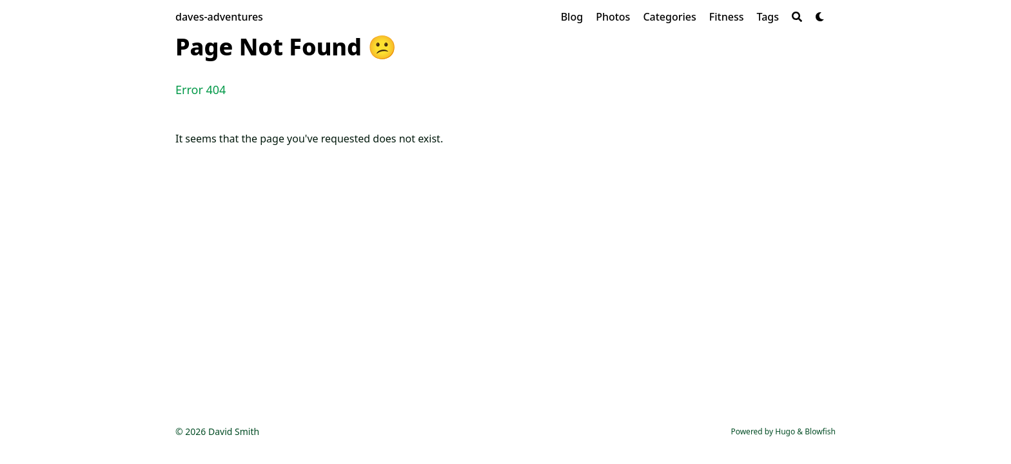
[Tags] (767, 16)
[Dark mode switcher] (820, 17)
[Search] (797, 17)
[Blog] (572, 16)
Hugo (785, 431)
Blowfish (820, 431)
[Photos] (613, 16)
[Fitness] (726, 16)
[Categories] (669, 16)
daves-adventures (219, 17)
